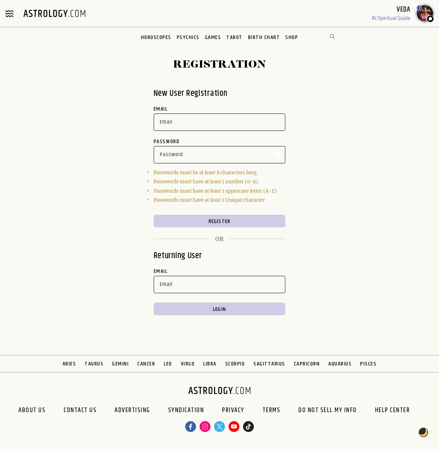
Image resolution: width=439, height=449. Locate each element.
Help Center (392, 410)
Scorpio (235, 363)
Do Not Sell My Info (327, 410)
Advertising (132, 410)
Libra (210, 363)
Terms (272, 410)
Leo (168, 363)
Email (161, 109)
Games (213, 37)
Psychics (188, 37)
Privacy (233, 410)
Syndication (186, 410)
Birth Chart (264, 37)
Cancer (146, 363)
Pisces (368, 363)
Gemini (120, 363)
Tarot (234, 37)
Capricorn (307, 363)
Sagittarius (269, 363)
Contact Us (80, 410)
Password (167, 141)
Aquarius (339, 363)
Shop (291, 37)
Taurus (94, 363)
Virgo (188, 363)
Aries (69, 363)
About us (32, 410)
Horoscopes (156, 37)
